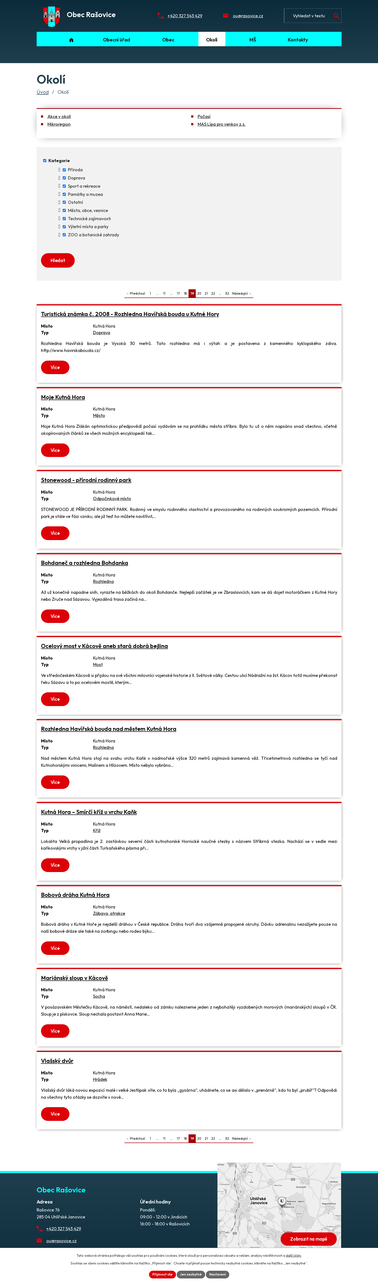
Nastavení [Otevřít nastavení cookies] (217, 1274)
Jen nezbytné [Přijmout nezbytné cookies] (191, 1274)
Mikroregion (59, 124)
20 (199, 293)
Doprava (76, 178)
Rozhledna (103, 581)
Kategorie (59, 160)
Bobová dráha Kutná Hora (75, 894)
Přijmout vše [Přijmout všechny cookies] (162, 1274)
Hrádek (100, 1079)
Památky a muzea (85, 194)
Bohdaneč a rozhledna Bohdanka (84, 562)
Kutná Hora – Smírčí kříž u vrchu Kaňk (89, 811)
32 (227, 293)
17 (178, 293)
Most (98, 664)
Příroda (75, 170)
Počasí (204, 116)
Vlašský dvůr (57, 1060)
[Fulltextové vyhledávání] (313, 15)
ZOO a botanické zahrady (93, 235)
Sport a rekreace (84, 186)
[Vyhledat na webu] (336, 16)
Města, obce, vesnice (88, 210)
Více (55, 367)
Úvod (43, 92)
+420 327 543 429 (185, 16)
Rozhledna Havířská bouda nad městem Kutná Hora (108, 728)
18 (185, 293)
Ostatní (75, 202)
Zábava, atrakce (109, 913)
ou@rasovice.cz (248, 16)
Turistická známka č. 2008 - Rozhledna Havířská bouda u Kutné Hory (130, 314)
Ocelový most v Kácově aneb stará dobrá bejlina (104, 645)
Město (99, 415)
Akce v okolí (59, 116)
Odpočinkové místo (112, 498)
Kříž (97, 830)
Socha (99, 996)
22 (213, 293)
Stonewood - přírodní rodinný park (86, 479)
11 (164, 293)
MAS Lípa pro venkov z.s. (222, 124)
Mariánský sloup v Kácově (74, 977)
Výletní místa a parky (88, 227)
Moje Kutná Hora (63, 397)
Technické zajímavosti (89, 218)
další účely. (294, 1255)
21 (206, 293)
